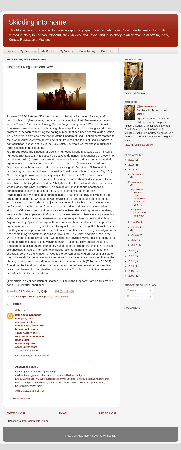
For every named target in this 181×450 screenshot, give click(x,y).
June (134, 244)
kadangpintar (31, 375)
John (18, 310)
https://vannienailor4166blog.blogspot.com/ (39, 378)
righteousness (60, 296)
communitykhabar (64, 375)
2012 (131, 256)
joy (30, 296)
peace (47, 296)
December (137, 174)
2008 (131, 275)
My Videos (66, 51)
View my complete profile (138, 144)
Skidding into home (37, 22)
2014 (131, 169)
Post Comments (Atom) (35, 420)
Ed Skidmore (148, 106)
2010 (131, 266)
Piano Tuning (87, 51)
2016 (131, 159)
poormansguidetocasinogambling (90, 378)
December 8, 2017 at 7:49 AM (32, 355)
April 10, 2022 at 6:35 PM (29, 390)
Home (10, 51)
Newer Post (16, 413)
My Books (47, 51)
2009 (131, 271)
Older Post (107, 413)
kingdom (38, 296)
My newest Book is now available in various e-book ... (138, 197)
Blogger (110, 435)
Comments (134, 296)
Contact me (108, 51)
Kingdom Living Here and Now (138, 212)
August (135, 234)
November (137, 182)
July (134, 240)
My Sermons (28, 51)
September (137, 227)
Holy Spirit (21, 296)
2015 (131, 164)
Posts (131, 290)
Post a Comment (21, 398)
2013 (131, 251)
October (136, 221)
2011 (131, 261)
